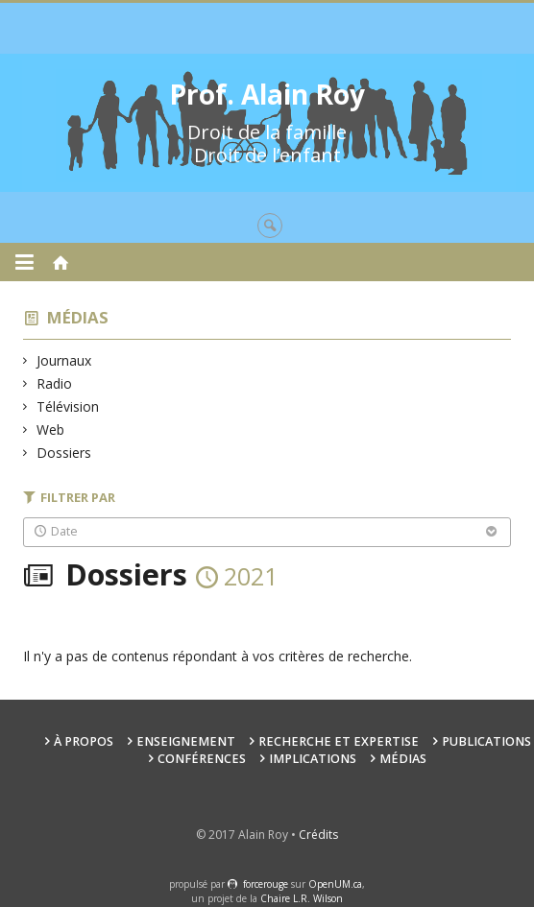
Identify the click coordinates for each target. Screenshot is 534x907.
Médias (78, 317)
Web (50, 429)
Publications (486, 741)
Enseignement (185, 741)
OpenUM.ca (335, 884)
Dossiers (64, 452)
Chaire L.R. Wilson (301, 898)
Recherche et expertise (338, 741)
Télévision (68, 406)
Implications (312, 759)
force (265, 884)
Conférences (202, 759)
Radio (54, 383)
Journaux (64, 360)
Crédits (318, 834)
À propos (83, 741)
